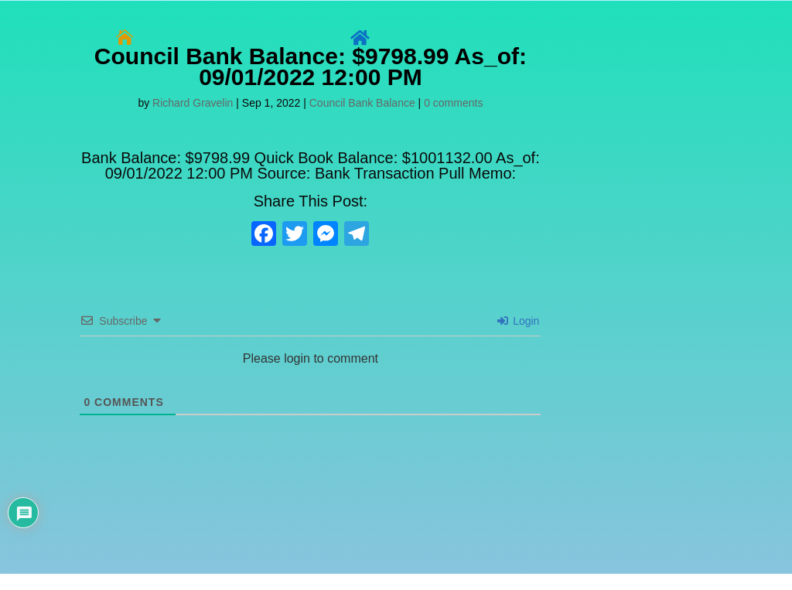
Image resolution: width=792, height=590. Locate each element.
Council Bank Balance (362, 103)
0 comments (453, 103)
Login (518, 321)
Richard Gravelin (192, 103)
